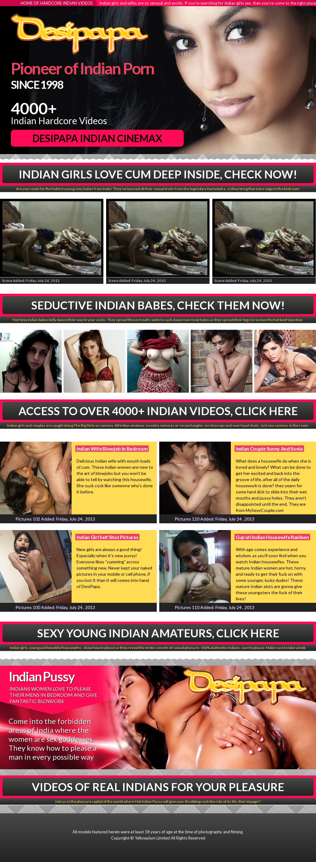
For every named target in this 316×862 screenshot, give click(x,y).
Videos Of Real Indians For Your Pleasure (158, 787)
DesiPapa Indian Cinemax (97, 138)
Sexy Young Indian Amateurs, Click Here (158, 633)
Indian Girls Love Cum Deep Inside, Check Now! (158, 174)
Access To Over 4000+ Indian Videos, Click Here (158, 411)
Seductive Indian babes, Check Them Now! (158, 305)
